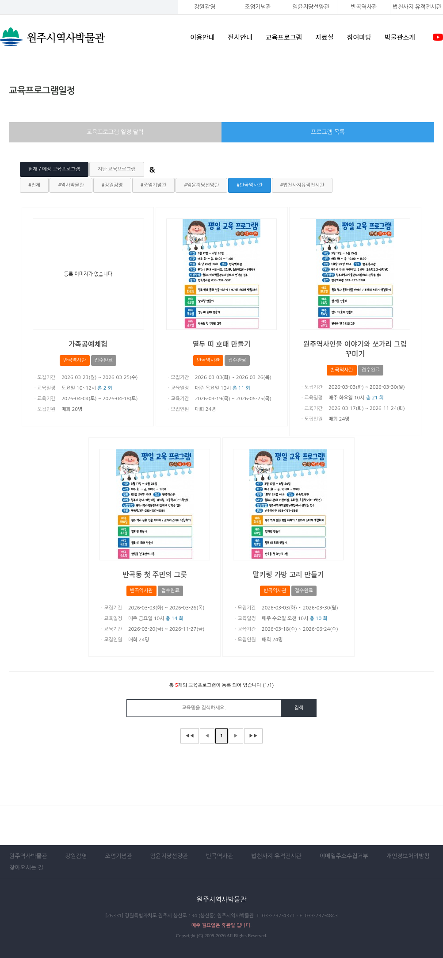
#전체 (34, 185)
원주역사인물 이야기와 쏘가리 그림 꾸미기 (355, 348)
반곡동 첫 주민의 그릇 (154, 574)
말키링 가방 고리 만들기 (288, 574)
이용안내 (202, 37)
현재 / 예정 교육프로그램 (54, 169)
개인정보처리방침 (408, 856)
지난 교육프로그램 (117, 169)
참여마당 (359, 37)
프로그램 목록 (328, 132)
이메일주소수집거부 (344, 856)
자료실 (324, 37)
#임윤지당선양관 (201, 185)
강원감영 (204, 7)
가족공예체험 (88, 343)
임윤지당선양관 (310, 7)
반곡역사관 (364, 7)
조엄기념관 (257, 7)
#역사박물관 (71, 185)
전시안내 (240, 37)
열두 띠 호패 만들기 (221, 343)
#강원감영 (112, 185)
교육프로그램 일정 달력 (115, 132)
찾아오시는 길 (26, 867)
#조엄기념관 (153, 185)
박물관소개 (400, 37)
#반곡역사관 (249, 185)
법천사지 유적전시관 (276, 856)
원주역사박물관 (28, 856)
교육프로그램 (284, 37)
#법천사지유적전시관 (302, 185)
